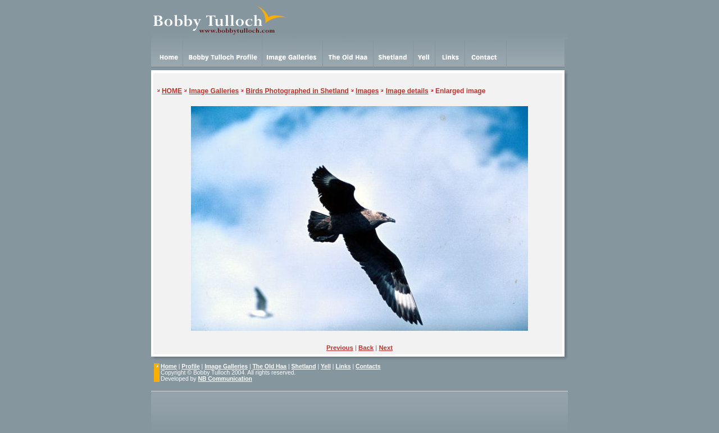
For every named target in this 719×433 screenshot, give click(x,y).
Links (343, 366)
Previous (339, 347)
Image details (407, 91)
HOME (172, 91)
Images (367, 91)
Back (366, 347)
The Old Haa (270, 366)
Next (386, 347)
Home (169, 366)
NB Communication (225, 379)
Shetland (304, 366)
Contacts (368, 366)
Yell (326, 366)
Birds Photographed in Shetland (297, 91)
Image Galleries (214, 91)
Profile (190, 366)
